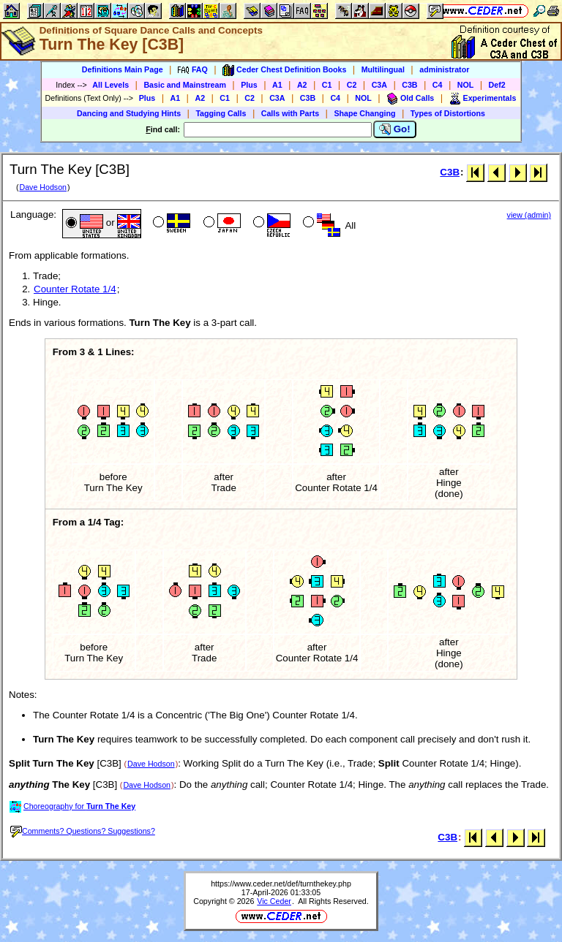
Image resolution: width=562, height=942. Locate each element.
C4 (437, 84)
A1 (277, 84)
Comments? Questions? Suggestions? (82, 831)
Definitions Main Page (122, 69)
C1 (327, 84)
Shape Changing (364, 113)
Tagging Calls (220, 113)
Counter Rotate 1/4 (75, 289)
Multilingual (383, 69)
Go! (395, 129)
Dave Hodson (43, 187)
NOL (465, 84)
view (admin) (529, 214)
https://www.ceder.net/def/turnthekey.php (281, 883)
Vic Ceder (274, 901)
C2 (352, 84)
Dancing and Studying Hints (129, 113)
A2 (302, 84)
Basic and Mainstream (184, 84)
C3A (379, 84)
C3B (409, 84)
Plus (249, 84)
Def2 (497, 84)
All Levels (110, 84)
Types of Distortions (448, 113)
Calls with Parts (290, 113)
